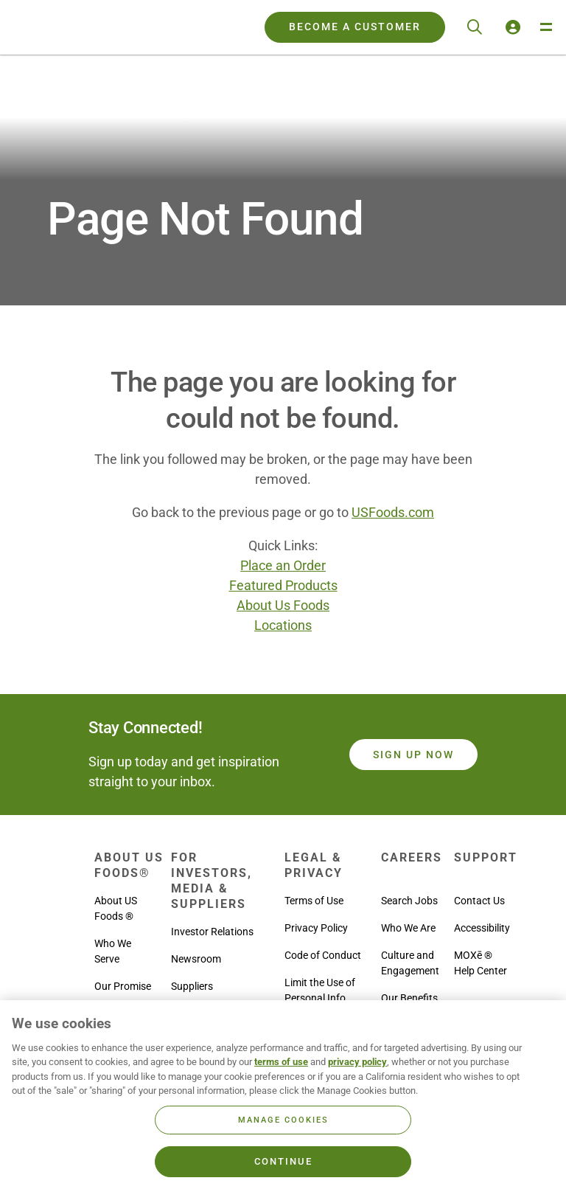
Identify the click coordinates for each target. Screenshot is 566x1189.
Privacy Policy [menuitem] (316, 928)
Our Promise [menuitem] (122, 986)
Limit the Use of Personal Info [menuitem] (319, 990)
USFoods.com (393, 512)
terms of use (281, 1061)
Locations (283, 625)
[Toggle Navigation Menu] (545, 27)
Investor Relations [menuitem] (212, 931)
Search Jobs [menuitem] (409, 901)
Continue (283, 1161)
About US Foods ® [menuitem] (115, 908)
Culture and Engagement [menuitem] (410, 963)
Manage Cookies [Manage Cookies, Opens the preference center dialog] (283, 1120)
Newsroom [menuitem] (196, 959)
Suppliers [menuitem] (192, 986)
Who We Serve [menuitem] (112, 951)
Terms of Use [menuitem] (313, 901)
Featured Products (283, 585)
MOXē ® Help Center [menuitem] (480, 963)
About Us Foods (283, 605)
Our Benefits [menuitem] (409, 998)
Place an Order (283, 565)
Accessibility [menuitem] (482, 928)
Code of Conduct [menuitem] (322, 955)
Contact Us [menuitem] (479, 901)
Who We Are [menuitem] (408, 928)
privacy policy (357, 1061)
